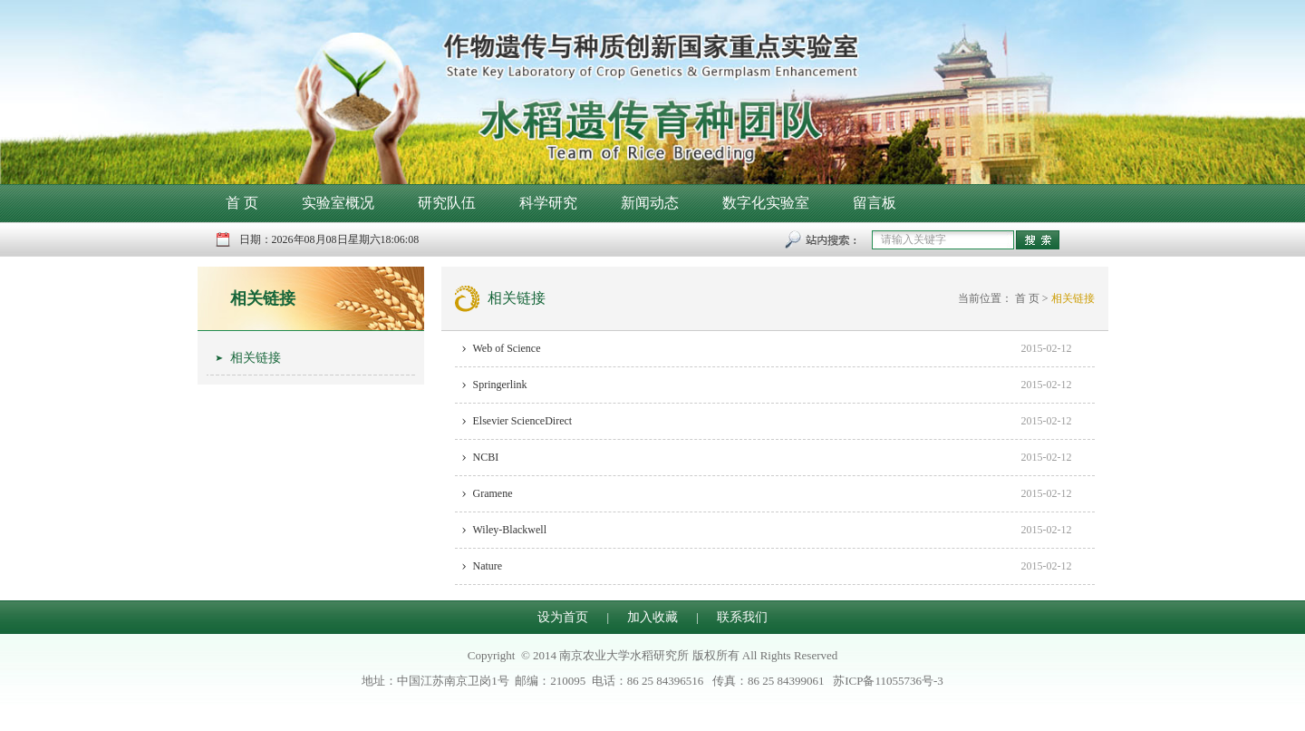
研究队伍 (447, 202)
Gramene (493, 493)
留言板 (874, 202)
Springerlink (500, 384)
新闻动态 (650, 202)
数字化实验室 (765, 202)
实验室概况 (338, 202)
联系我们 (742, 617)
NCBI (486, 457)
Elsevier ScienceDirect (523, 420)
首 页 (242, 202)
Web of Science (507, 348)
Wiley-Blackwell (510, 529)
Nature (488, 566)
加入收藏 (652, 617)
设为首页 (562, 617)
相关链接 (262, 298)
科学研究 (548, 202)
